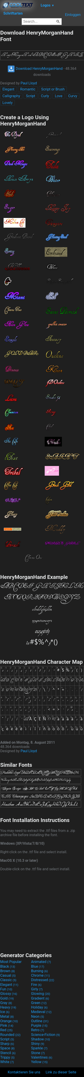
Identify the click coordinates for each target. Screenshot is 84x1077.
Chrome (40, 975)
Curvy (72, 96)
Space (7, 1048)
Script (30, 96)
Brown (7, 971)
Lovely (7, 103)
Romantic (27, 89)
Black (7, 966)
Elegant (8, 89)
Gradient (40, 998)
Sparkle (39, 1048)
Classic (8, 980)
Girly (37, 989)
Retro (37, 1030)
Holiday (39, 1007)
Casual (8, 975)
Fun (6, 989)
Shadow (40, 1039)
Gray (6, 1003)
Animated (41, 962)
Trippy (7, 1057)
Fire (36, 984)
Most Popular (11, 962)
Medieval (41, 1012)
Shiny (37, 1044)
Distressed (42, 980)
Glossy (8, 993)
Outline (39, 1021)
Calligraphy (11, 96)
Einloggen (73, 15)
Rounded (10, 1035)
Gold (7, 998)
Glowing (40, 993)
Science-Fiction (45, 1035)
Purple (39, 1025)
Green (39, 1003)
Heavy (8, 1007)
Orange (9, 1021)
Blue (37, 966)
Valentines (41, 1057)
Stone (38, 1053)
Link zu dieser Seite (61, 1072)
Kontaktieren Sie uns (24, 1072)
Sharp (7, 1044)
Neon (37, 1016)
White (7, 1062)
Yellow (39, 1062)
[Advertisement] (42, 911)
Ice (4, 1012)
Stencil (7, 1053)
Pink (6, 1025)
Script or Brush (53, 89)
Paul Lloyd (29, 83)
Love (58, 96)
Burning (39, 971)
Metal (7, 1016)
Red (6, 1030)
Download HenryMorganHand (35, 68)
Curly (45, 96)
